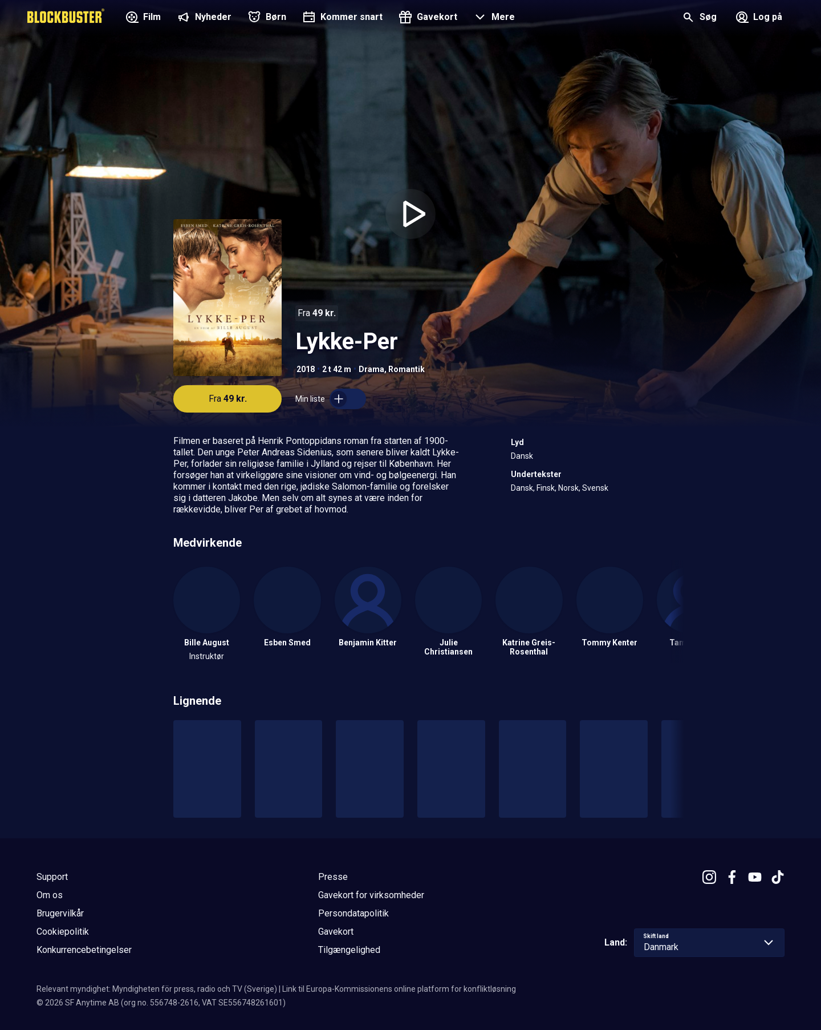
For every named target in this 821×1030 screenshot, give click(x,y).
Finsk (546, 487)
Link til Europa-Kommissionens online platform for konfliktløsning (399, 988)
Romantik (406, 369)
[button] (492, 18)
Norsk (568, 487)
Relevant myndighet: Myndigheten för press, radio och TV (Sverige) (156, 988)
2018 (305, 369)
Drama (371, 369)
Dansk (522, 456)
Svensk (595, 487)
